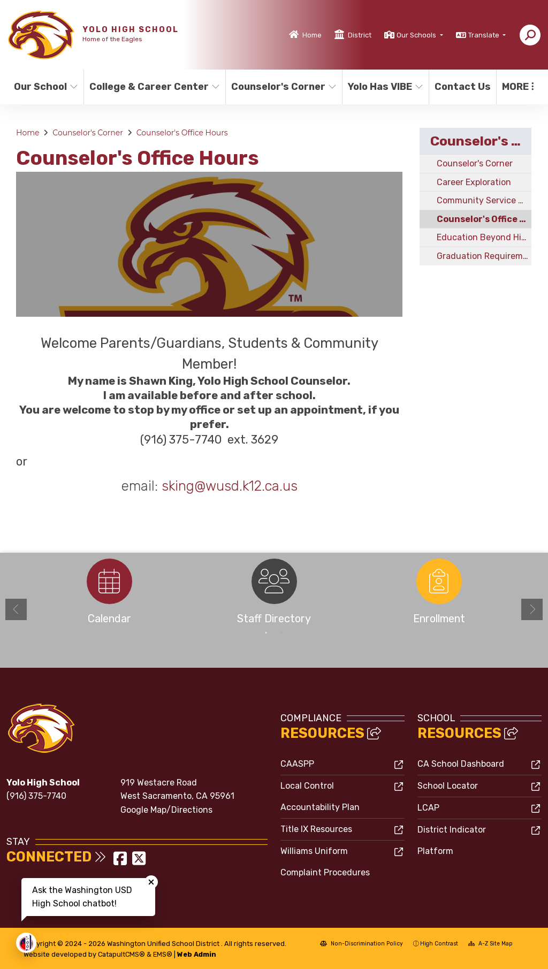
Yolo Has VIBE (384, 87)
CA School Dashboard (460, 764)
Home (312, 35)
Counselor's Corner (280, 87)
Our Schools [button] (417, 35)
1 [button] (266, 633)
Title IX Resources (316, 829)
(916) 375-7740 (36, 796)
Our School (45, 87)
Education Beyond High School (484, 237)
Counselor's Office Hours (182, 133)
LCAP (428, 808)
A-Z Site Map (490, 943)
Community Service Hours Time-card (484, 200)
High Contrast (439, 943)
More (518, 87)
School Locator (447, 786)
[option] (209, 244)
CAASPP (297, 764)
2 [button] (282, 633)
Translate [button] (484, 35)
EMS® (162, 954)
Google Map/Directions (166, 810)
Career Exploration (474, 182)
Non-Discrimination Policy (361, 943)
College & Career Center (150, 87)
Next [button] (532, 609)
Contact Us (462, 87)
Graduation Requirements (484, 256)
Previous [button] (16, 609)
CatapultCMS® (121, 954)
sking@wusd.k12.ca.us (230, 486)
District (359, 35)
